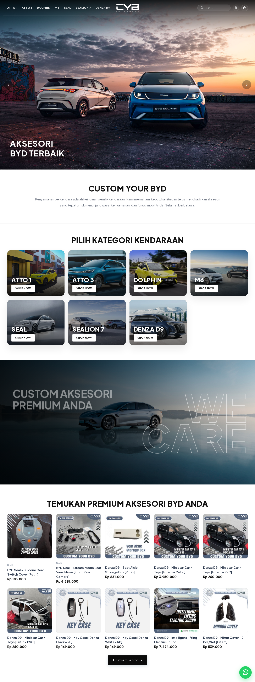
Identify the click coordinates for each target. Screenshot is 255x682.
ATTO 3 (27, 7)
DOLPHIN (43, 7)
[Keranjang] (244, 8)
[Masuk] (236, 8)
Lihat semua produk (127, 667)
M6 (57, 7)
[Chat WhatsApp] (245, 672)
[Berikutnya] (246, 84)
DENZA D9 (103, 7)
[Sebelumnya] (8, 84)
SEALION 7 (83, 7)
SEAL (67, 7)
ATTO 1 (12, 7)
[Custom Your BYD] (127, 8)
